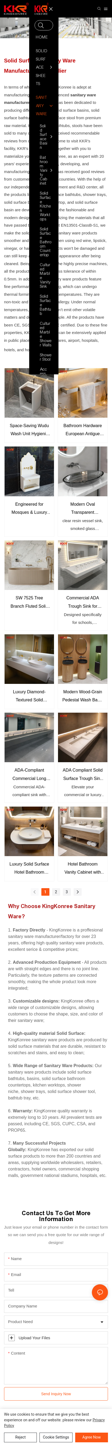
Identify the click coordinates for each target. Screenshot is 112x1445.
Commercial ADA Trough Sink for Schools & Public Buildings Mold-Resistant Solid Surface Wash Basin (82, 603)
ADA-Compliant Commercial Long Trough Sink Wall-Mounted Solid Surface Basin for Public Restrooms (29, 775)
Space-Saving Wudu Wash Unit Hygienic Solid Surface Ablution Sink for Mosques (29, 430)
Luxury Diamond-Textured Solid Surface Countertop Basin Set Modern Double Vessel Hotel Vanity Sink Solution (29, 697)
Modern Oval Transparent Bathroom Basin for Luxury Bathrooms (82, 509)
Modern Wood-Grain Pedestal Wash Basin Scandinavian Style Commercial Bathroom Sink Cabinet (82, 697)
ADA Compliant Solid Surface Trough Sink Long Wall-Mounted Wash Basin (83, 775)
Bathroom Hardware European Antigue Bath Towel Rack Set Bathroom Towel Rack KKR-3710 (82, 430)
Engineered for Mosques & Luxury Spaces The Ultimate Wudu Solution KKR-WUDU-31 (29, 509)
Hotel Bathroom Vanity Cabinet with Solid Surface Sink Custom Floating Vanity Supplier (82, 869)
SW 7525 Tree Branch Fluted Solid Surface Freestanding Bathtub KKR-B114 (29, 603)
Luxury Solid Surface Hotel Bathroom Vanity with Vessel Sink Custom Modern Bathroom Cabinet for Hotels (29, 869)
